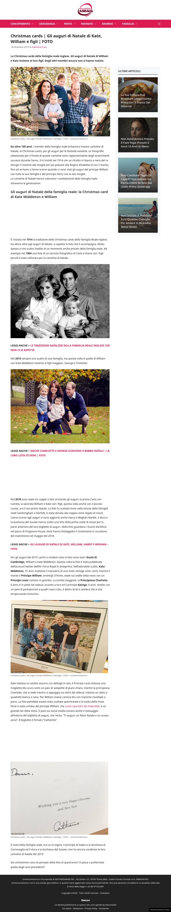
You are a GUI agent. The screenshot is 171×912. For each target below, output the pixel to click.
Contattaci (105, 893)
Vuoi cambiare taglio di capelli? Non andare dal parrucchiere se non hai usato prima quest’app (136, 181)
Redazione (78, 908)
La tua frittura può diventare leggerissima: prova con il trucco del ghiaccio (136, 100)
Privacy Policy (91, 908)
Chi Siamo (66, 908)
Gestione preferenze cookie (160, 910)
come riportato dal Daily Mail (82, 706)
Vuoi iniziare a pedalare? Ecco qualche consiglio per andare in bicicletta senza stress (136, 221)
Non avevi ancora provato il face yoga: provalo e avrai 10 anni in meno (137, 142)
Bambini (110, 24)
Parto (71, 24)
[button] (159, 24)
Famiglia (131, 24)
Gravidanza (50, 24)
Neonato (90, 24)
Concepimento (24, 24)
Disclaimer (104, 908)
